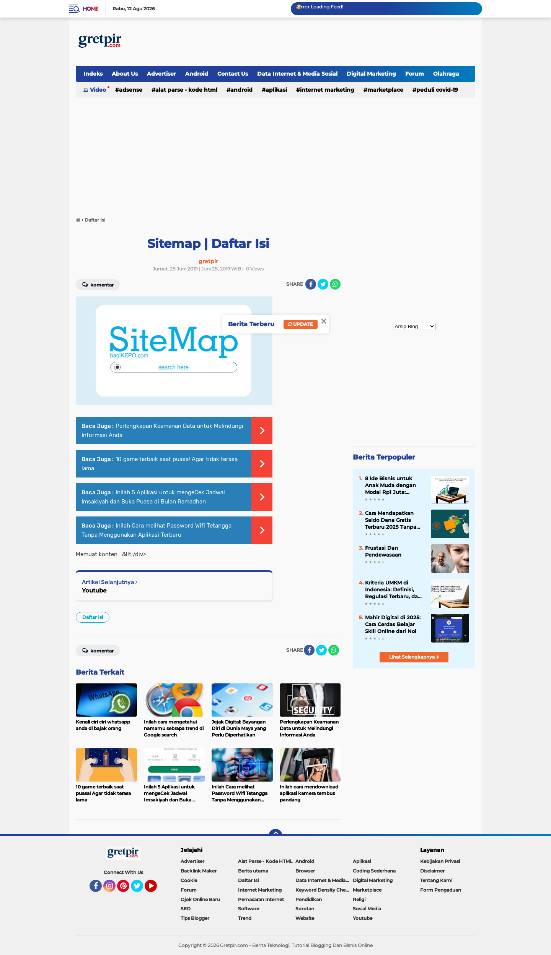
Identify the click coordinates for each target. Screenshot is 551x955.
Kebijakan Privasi (440, 861)
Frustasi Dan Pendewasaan (383, 551)
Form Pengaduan (440, 890)
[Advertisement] (336, 41)
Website (304, 918)
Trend (244, 918)
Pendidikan (308, 899)
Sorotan (304, 908)
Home (90, 8)
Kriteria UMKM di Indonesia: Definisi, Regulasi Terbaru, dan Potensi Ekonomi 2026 (394, 589)
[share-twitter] (323, 284)
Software (248, 908)
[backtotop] (275, 836)
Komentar (98, 284)
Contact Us (232, 73)
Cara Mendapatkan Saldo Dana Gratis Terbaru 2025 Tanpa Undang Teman (390, 520)
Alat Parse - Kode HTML (186, 89)
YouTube (156, 889)
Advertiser (161, 73)
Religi (359, 899)
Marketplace (385, 89)
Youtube (94, 590)
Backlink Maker (199, 871)
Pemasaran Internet (261, 899)
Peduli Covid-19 (437, 89)
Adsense (130, 89)
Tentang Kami (436, 880)
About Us (125, 73)
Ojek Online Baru (200, 899)
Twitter (140, 889)
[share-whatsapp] (335, 284)
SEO (186, 908)
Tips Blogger (195, 918)
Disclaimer (432, 871)
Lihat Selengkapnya (414, 657)
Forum (414, 73)
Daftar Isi (92, 617)
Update (300, 324)
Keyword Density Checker (324, 890)
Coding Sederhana (374, 871)
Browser (305, 871)
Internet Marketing (327, 89)
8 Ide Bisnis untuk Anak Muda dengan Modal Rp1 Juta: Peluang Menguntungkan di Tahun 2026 (390, 485)
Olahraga (446, 73)
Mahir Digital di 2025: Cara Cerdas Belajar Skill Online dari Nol (393, 624)
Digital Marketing (371, 73)
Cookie (189, 880)
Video (98, 89)
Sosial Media (367, 908)
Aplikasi (276, 89)
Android (196, 73)
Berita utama (253, 871)
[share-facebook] (310, 284)
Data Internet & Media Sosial (297, 73)
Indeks (93, 73)
